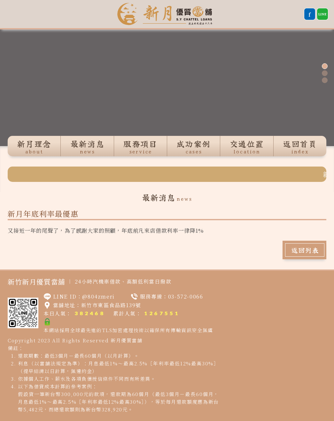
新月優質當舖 (127, 340)
